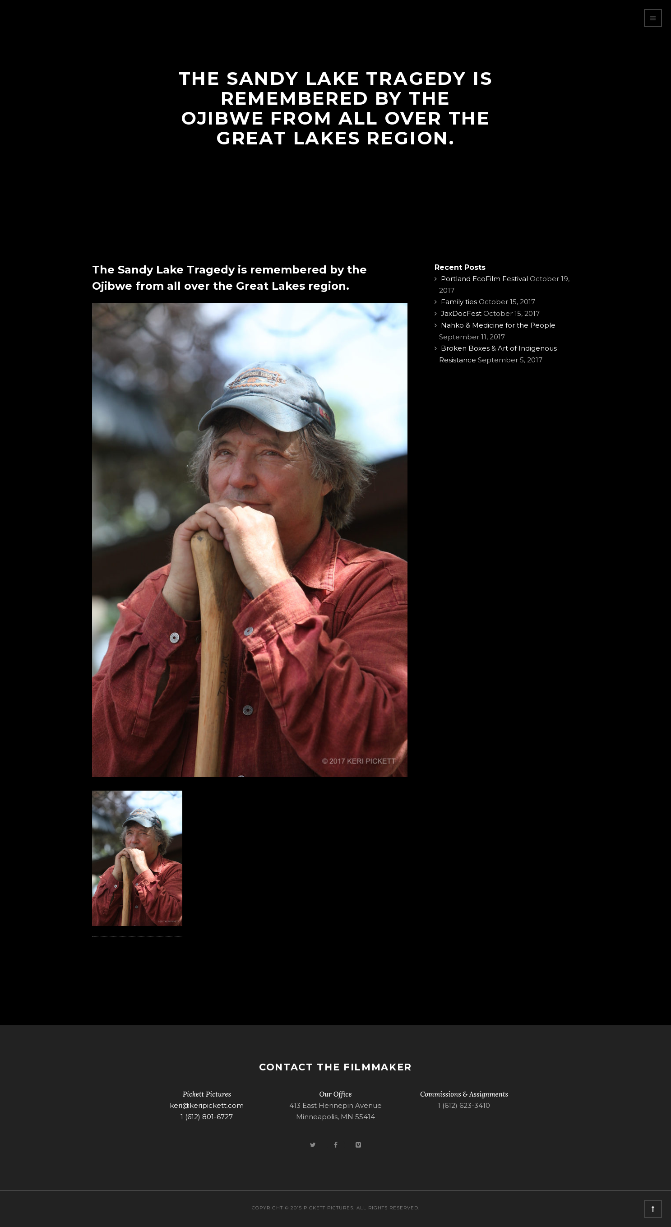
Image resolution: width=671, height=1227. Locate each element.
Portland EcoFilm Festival (484, 278)
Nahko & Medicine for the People (498, 325)
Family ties (459, 301)
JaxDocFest (461, 313)
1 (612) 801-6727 (206, 1116)
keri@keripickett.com (207, 1105)
